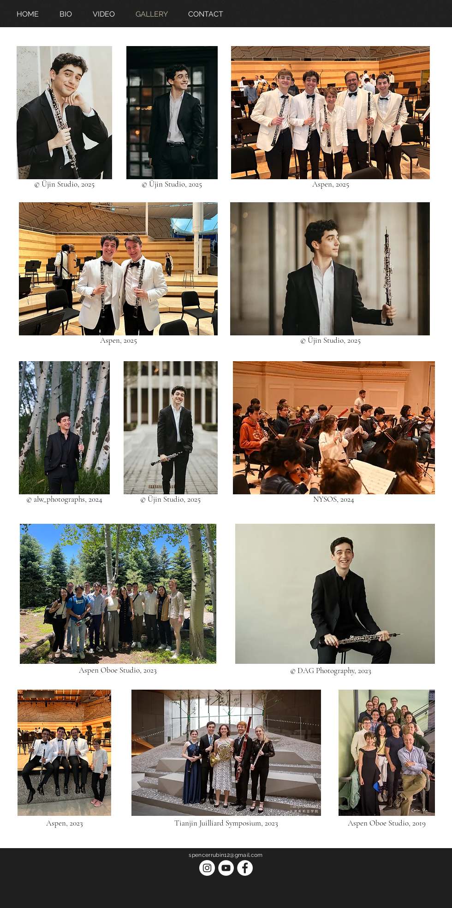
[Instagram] (207, 868)
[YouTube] (226, 868)
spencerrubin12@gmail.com (226, 855)
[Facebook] (245, 868)
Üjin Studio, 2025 (68, 184)
